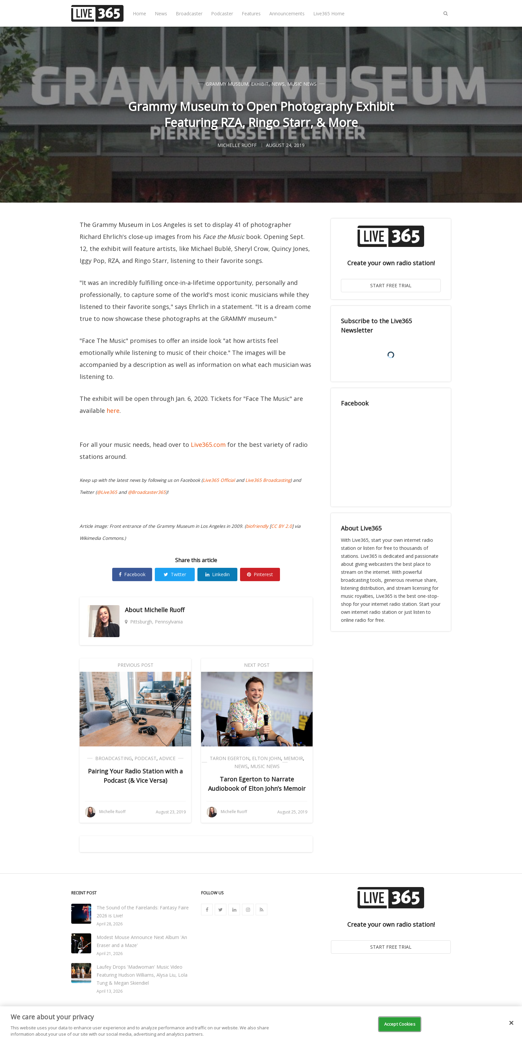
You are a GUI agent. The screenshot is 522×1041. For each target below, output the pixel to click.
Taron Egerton (229, 758)
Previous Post (135, 665)
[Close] (511, 1023)
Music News (302, 84)
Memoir (293, 758)
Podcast (145, 758)
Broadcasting (113, 758)
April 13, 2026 (110, 991)
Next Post (257, 665)
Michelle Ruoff (164, 610)
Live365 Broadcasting (267, 480)
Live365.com (208, 445)
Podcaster (222, 13)
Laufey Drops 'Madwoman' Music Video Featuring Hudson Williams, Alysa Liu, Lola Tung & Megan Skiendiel (142, 975)
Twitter (175, 574)
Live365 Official (219, 480)
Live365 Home (329, 13)
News (161, 13)
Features (251, 13)
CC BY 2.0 (281, 526)
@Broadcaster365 (147, 492)
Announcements (287, 13)
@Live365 (107, 492)
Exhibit (260, 84)
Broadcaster (189, 13)
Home (139, 13)
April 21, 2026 (110, 953)
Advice (167, 758)
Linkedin (217, 574)
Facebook (132, 574)
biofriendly (257, 526)
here (113, 411)
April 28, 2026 (110, 924)
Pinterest (260, 574)
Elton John (266, 758)
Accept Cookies (399, 1024)
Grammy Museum (227, 84)
